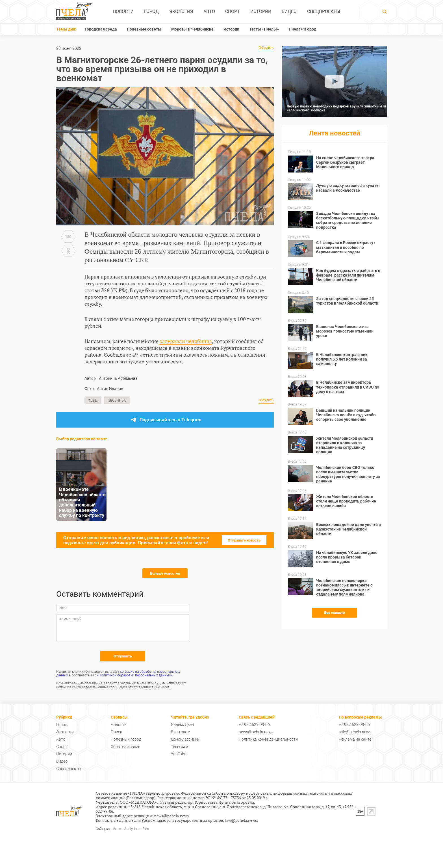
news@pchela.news (256, 732)
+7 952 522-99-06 (254, 724)
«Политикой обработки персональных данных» (134, 675)
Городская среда (101, 29)
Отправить (123, 656)
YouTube (178, 754)
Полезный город (126, 739)
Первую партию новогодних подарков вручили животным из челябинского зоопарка (336, 108)
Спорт (232, 11)
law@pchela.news (241, 820)
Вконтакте (180, 732)
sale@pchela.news (355, 732)
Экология (181, 11)
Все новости (334, 613)
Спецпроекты (323, 11)
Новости (123, 11)
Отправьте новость (244, 540)
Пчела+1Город (302, 29)
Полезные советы (144, 29)
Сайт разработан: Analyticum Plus (122, 829)
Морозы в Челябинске (192, 29)
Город (151, 11)
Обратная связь (125, 746)
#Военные (117, 400)
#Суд (92, 400)
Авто (209, 11)
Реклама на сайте (355, 739)
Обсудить (266, 48)
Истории (260, 11)
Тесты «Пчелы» (264, 29)
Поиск (116, 732)
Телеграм (179, 746)
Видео (289, 11)
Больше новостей (165, 573)
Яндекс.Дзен (182, 724)
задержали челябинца (186, 341)
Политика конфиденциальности (268, 739)
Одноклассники (185, 739)
